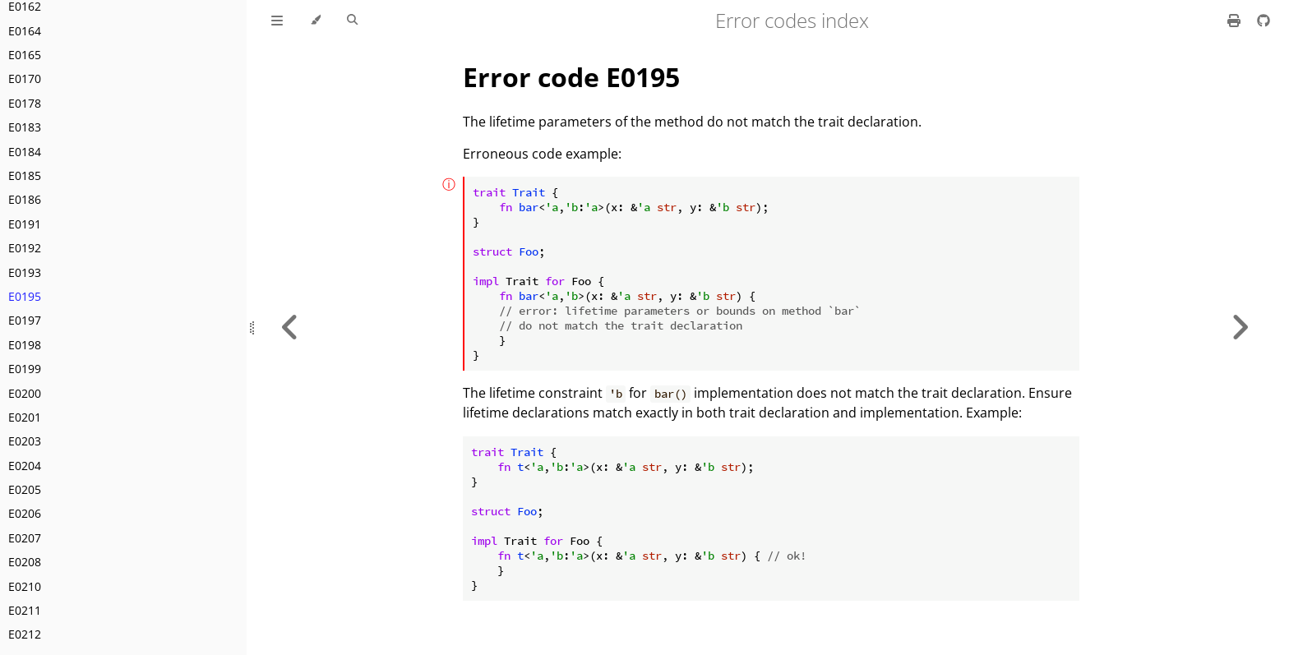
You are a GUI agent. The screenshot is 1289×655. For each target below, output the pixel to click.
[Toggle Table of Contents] (277, 20)
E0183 (24, 127)
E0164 (24, 31)
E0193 (24, 272)
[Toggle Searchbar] (352, 20)
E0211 (24, 610)
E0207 (24, 538)
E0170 (24, 78)
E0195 (24, 296)
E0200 (24, 393)
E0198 (24, 345)
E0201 (24, 417)
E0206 (24, 513)
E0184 (24, 151)
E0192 (24, 248)
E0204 (24, 465)
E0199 (24, 368)
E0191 (24, 224)
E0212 (24, 634)
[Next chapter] (1240, 327)
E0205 (24, 489)
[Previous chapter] (290, 327)
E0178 (24, 103)
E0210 (24, 586)
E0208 (24, 562)
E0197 (24, 320)
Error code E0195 (571, 77)
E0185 (24, 175)
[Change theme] (315, 20)
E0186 (24, 199)
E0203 (24, 441)
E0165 (24, 54)
